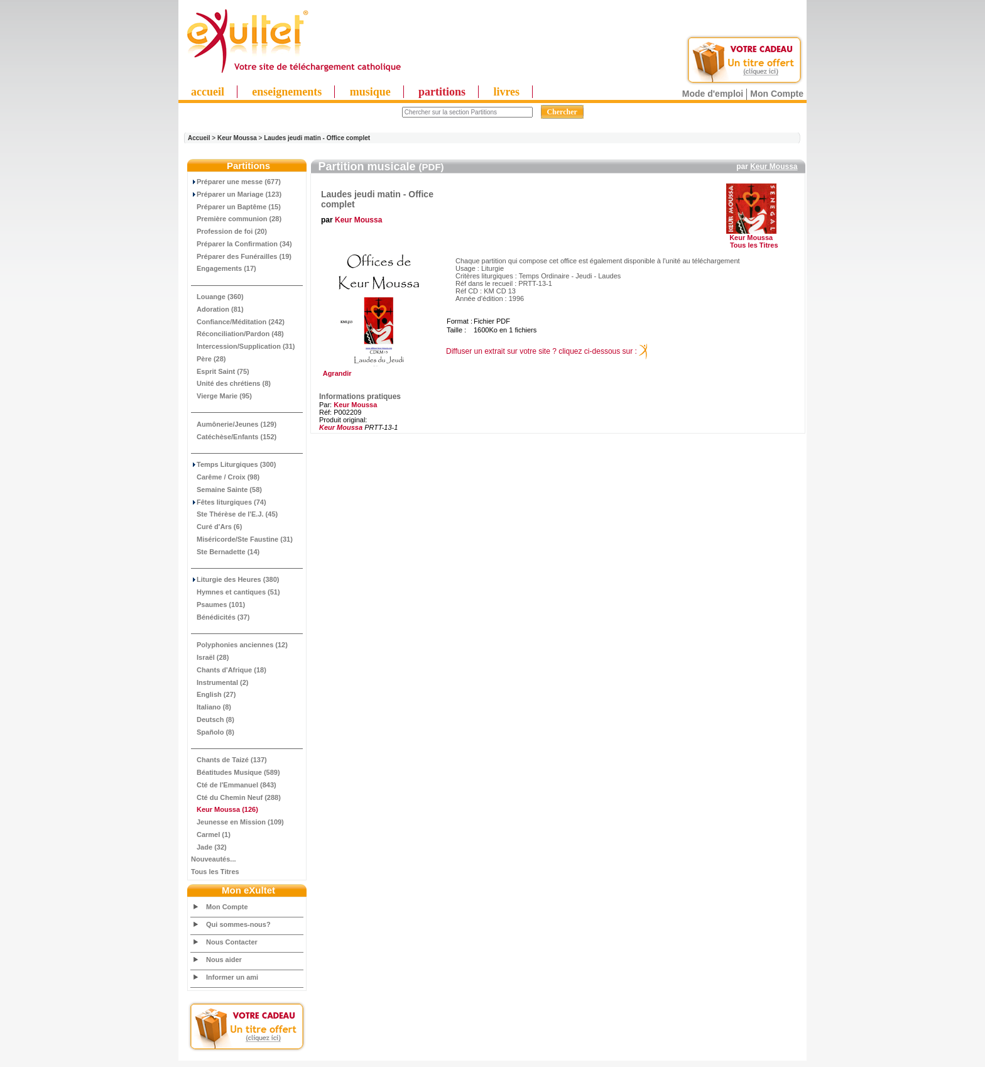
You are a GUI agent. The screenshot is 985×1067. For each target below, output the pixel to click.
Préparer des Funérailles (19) (241, 256)
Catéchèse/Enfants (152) (233, 436)
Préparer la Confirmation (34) (241, 244)
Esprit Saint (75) (220, 371)
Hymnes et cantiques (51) (235, 592)
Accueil (199, 137)
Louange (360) (217, 296)
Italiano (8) (211, 707)
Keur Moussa (237, 137)
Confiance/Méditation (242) (238, 322)
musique (370, 91)
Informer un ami (232, 977)
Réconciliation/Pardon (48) (237, 333)
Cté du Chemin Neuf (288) (236, 797)
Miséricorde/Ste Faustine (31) (242, 539)
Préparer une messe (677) (236, 181)
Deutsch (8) (212, 719)
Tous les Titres (215, 871)
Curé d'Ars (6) (216, 526)
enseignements (287, 91)
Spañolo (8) (212, 732)
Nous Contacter (232, 942)
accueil (207, 91)
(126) (224, 809)
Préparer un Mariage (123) (236, 194)
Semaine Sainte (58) (226, 489)
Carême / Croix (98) (225, 477)
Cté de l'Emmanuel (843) (233, 785)
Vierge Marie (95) (221, 396)
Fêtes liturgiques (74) (228, 502)
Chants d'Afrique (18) (228, 670)
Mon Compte (776, 94)
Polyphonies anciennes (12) (239, 644)
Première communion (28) (236, 218)
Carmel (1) (211, 834)
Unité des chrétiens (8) (231, 383)
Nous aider (224, 959)
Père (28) (208, 359)
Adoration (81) (217, 309)
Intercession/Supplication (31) (243, 346)
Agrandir (377, 370)
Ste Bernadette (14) (225, 551)
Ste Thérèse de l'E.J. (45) (234, 514)
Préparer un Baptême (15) (236, 207)
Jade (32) (209, 847)
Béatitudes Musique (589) (235, 772)
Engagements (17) (223, 268)
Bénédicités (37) (220, 617)
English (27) (213, 694)
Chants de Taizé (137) (229, 759)
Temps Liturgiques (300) (233, 464)
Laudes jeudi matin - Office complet (317, 137)
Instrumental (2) (220, 682)
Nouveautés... (213, 859)
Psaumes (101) (218, 604)
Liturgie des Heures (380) (235, 579)
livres (506, 91)
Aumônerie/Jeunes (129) (233, 424)
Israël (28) (210, 657)
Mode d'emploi (712, 94)
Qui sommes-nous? (238, 924)
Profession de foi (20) (229, 231)
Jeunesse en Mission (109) (237, 822)
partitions (441, 91)
